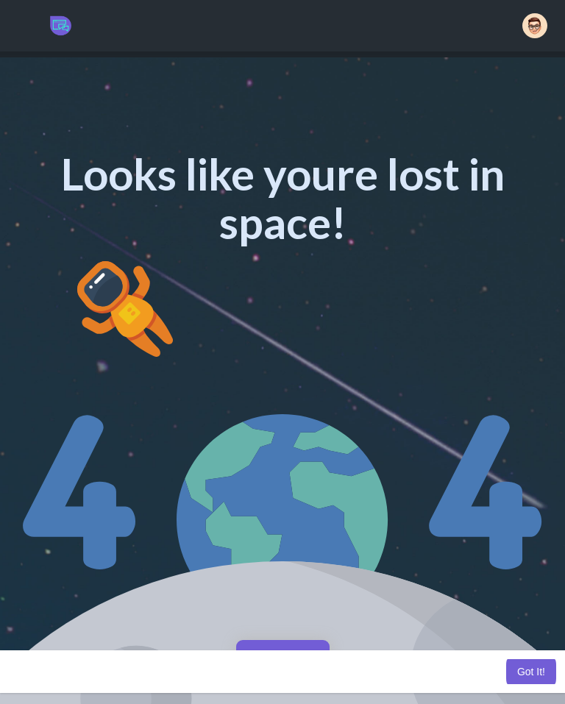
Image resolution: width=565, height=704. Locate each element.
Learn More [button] (406, 672)
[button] (535, 25)
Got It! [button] (531, 672)
